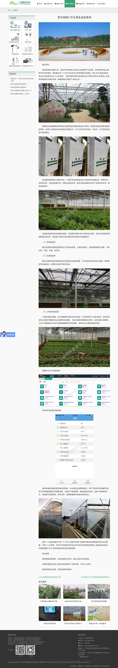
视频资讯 (80, 4)
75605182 (87, 643)
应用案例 (70, 4)
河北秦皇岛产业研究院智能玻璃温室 (95, 577)
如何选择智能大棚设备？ (19, 87)
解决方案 (59, 4)
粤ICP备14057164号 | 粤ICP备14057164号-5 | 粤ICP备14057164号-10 (68, 662)
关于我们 (73, 666)
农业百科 (88, 666)
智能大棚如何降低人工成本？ (20, 94)
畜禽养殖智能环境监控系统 (28, 54)
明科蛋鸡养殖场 (50, 624)
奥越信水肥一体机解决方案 (99, 624)
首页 (39, 4)
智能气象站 (28, 42)
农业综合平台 (96, 666)
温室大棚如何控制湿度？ (19, 84)
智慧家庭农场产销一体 (28, 66)
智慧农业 (48, 4)
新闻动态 (91, 4)
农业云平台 (106, 666)
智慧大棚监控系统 (15, 30)
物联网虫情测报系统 (15, 66)
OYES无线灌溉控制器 (15, 42)
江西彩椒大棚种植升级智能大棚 (50, 601)
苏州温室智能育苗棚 (99, 601)
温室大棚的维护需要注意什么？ (21, 90)
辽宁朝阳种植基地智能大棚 (50, 577)
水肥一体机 (28, 30)
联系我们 (101, 4)
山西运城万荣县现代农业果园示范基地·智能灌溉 (74, 601)
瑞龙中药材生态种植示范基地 (74, 624)
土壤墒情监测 (15, 54)
